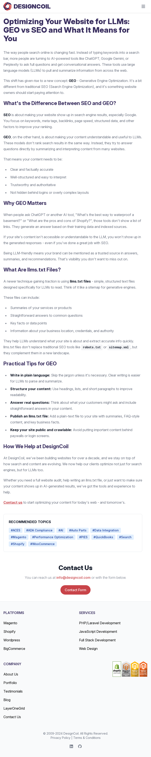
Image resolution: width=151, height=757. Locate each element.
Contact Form (75, 590)
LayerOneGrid (14, 708)
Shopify (9, 631)
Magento (10, 623)
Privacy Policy (60, 737)
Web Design (88, 648)
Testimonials (13, 691)
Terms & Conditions (87, 737)
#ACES (15, 530)
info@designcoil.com (73, 577)
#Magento (18, 537)
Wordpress (11, 640)
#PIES (83, 537)
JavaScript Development (98, 631)
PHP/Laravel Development (99, 623)
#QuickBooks (103, 537)
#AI (61, 530)
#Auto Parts (77, 530)
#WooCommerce (42, 544)
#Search (125, 537)
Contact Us (12, 717)
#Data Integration (105, 530)
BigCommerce (14, 648)
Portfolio (10, 683)
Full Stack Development (97, 640)
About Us (10, 674)
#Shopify (17, 544)
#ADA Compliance (39, 530)
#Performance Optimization (52, 537)
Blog (6, 700)
